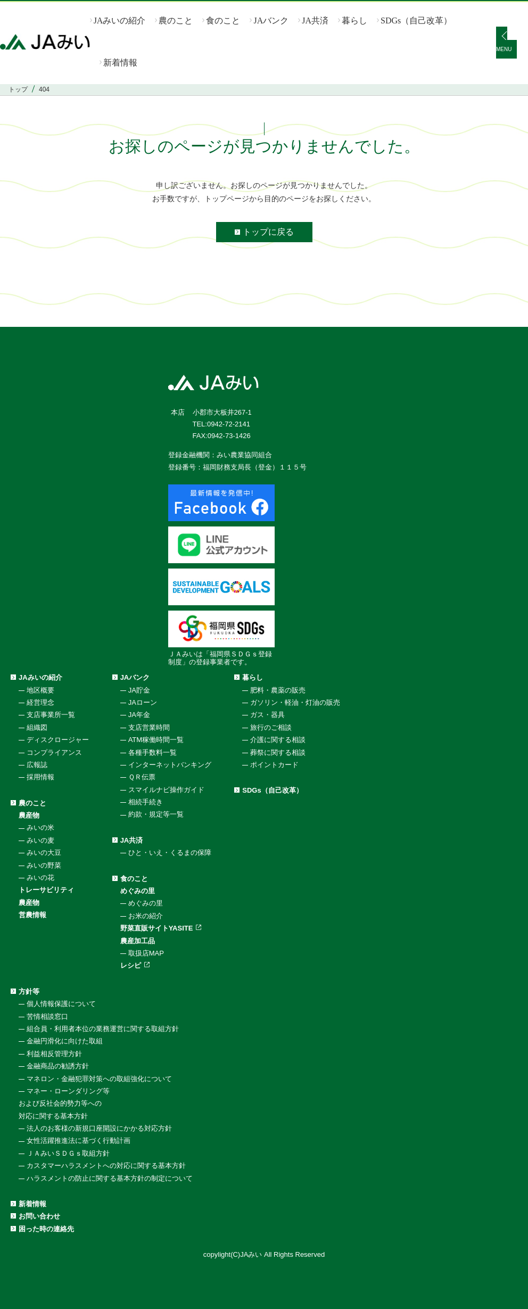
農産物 (29, 815)
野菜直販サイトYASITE (156, 928)
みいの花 (40, 878)
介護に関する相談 (278, 740)
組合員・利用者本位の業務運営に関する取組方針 (103, 1029)
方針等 (29, 991)
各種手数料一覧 (152, 752)
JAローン (142, 702)
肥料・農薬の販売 (278, 690)
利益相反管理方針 (54, 1054)
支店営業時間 (149, 727)
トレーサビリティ (46, 890)
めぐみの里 (137, 891)
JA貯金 (139, 690)
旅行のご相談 (271, 727)
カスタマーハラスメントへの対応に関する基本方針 (106, 1166)
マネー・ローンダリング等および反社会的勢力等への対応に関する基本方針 (64, 1103)
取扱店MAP (146, 953)
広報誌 (37, 765)
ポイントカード (274, 765)
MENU (504, 49)
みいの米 (40, 827)
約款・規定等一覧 (156, 814)
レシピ (130, 965)
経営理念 (40, 702)
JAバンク (270, 20)
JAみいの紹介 (120, 20)
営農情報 (32, 915)
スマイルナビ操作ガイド (166, 790)
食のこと (223, 20)
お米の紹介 (145, 916)
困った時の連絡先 (46, 1229)
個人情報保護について (61, 1004)
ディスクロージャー (58, 740)
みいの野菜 (44, 865)
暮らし (354, 20)
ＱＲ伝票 (141, 777)
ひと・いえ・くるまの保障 (169, 853)
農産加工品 (137, 941)
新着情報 (120, 62)
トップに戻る (268, 231)
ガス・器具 (267, 715)
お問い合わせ (39, 1216)
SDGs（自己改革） (416, 20)
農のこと (176, 20)
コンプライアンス (54, 752)
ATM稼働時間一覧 (156, 740)
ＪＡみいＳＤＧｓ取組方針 (68, 1153)
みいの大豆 (44, 853)
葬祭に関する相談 (278, 752)
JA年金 (139, 715)
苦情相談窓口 (47, 1016)
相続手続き (145, 802)
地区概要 (40, 690)
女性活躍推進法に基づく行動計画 (78, 1141)
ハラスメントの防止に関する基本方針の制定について (110, 1178)
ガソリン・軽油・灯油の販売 (295, 702)
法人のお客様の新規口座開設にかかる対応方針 (99, 1128)
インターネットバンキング (169, 765)
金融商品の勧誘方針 (58, 1066)
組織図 (37, 727)
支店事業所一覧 (51, 715)
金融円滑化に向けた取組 (65, 1041)
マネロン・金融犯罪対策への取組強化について (99, 1079)
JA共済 (315, 20)
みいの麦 (40, 840)
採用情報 (40, 777)
